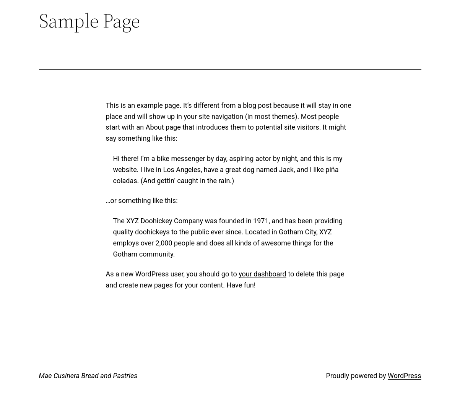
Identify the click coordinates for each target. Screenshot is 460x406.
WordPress (404, 376)
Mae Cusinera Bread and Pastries (88, 376)
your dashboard (262, 274)
